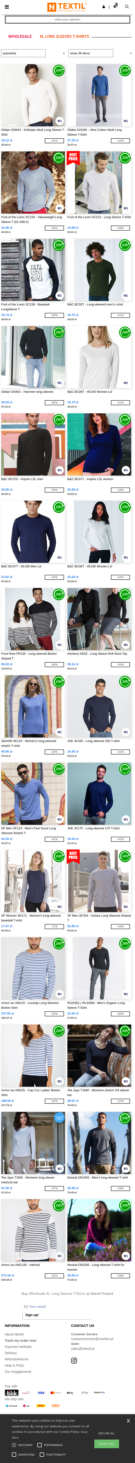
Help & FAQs (14, 1365)
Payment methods (18, 1347)
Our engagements (18, 1372)
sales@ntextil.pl (83, 1349)
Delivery (11, 1353)
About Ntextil (14, 1334)
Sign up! (32, 1315)
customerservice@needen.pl (92, 1339)
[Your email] (56, 1306)
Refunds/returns (17, 1359)
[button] (103, 7)
